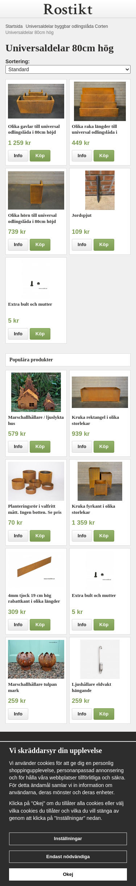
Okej (68, 874)
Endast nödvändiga (68, 856)
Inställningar (68, 838)
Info (18, 155)
